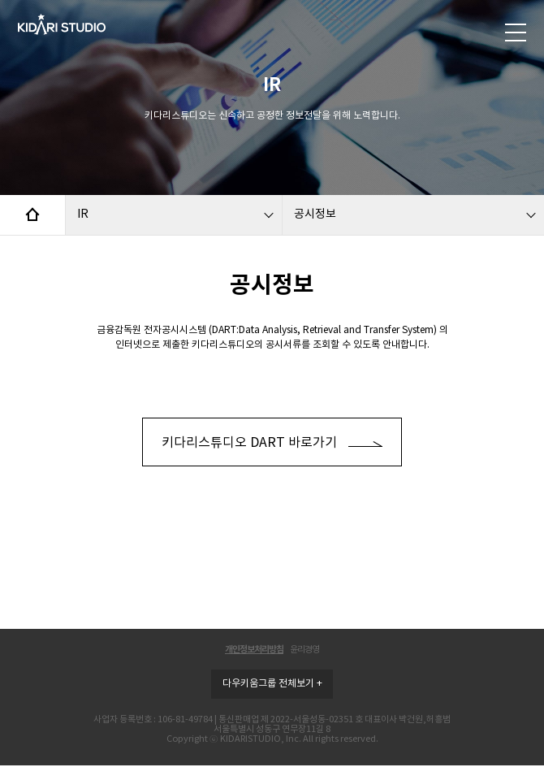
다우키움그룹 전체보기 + (272, 683)
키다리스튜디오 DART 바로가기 (272, 442)
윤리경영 (304, 649)
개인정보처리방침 (254, 649)
